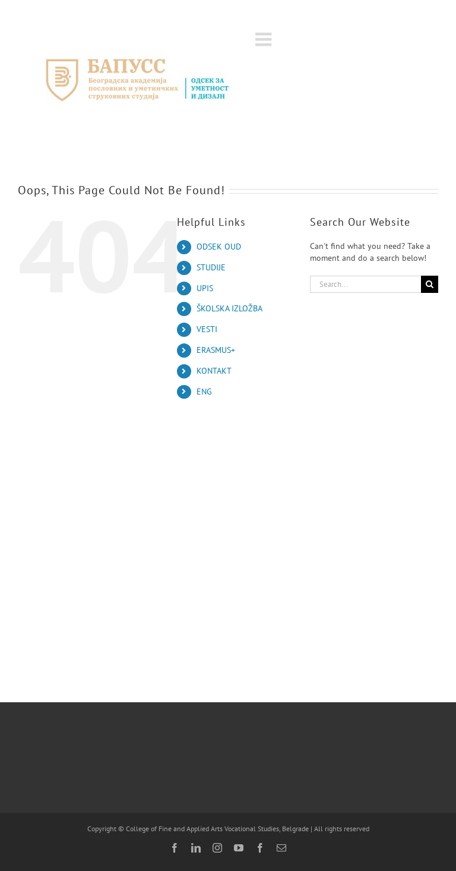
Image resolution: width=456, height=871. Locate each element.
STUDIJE (211, 267)
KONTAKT (214, 370)
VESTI (207, 329)
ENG (204, 391)
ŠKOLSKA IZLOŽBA (229, 308)
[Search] (429, 284)
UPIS (205, 288)
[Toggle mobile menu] (264, 39)
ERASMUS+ (216, 350)
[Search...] (365, 284)
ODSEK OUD (219, 246)
